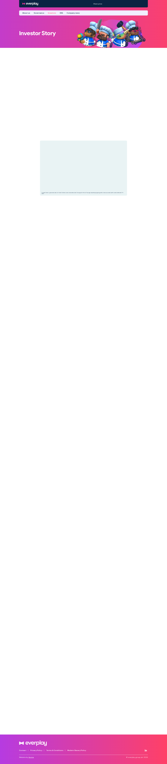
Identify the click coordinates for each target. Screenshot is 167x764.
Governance (39, 13)
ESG (61, 13)
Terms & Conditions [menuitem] (54, 750)
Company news (73, 13)
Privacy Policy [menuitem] (36, 750)
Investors (52, 13)
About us (26, 13)
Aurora (31, 757)
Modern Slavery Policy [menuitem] (76, 750)
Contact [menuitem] (22, 750)
